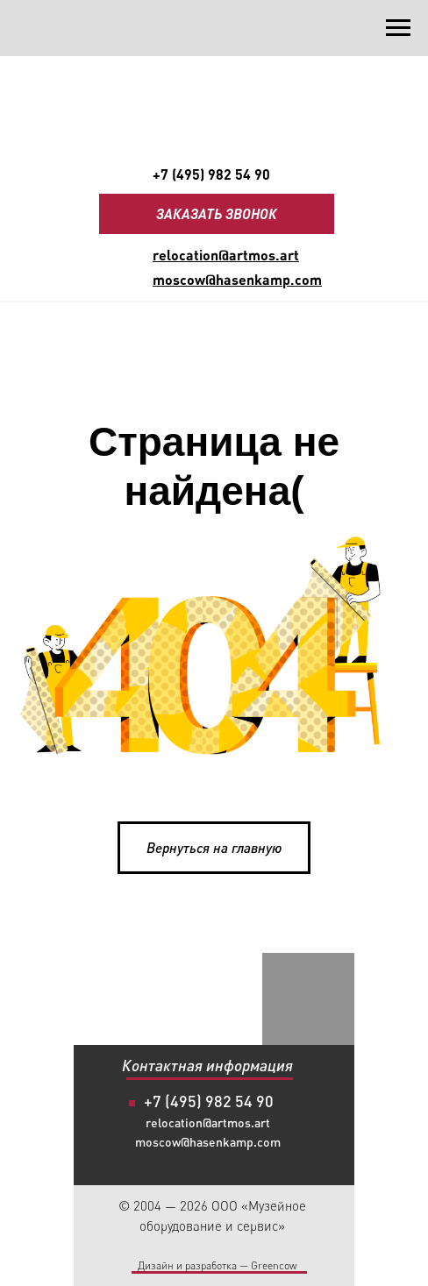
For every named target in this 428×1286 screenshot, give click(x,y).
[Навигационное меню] (398, 28)
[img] (243, 1021)
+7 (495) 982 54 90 (211, 174)
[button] (216, 214)
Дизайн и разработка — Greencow (217, 1265)
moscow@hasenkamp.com (208, 1141)
